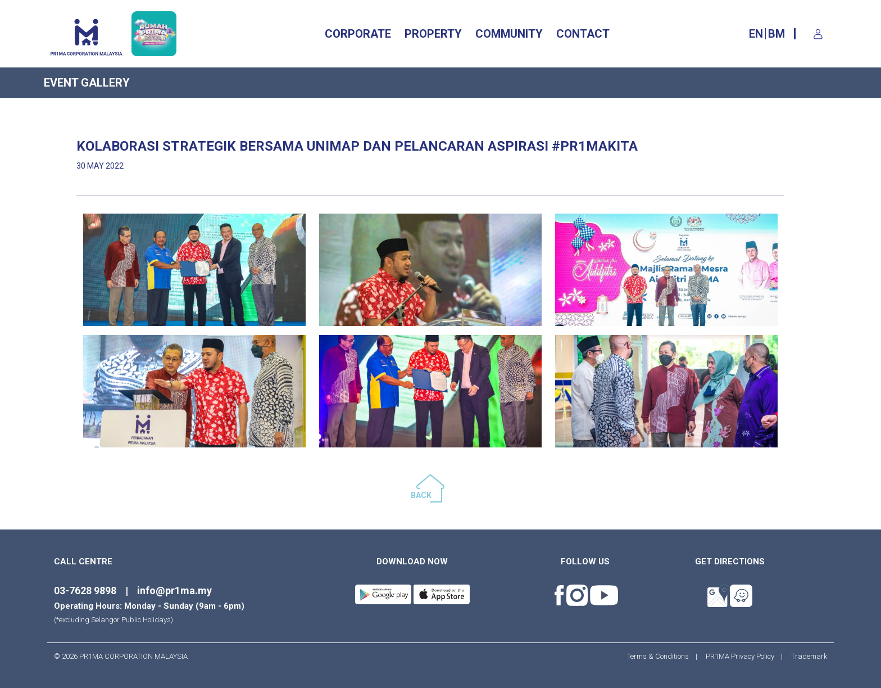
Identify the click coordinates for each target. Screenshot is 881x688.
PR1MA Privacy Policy (740, 656)
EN (756, 33)
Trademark (805, 656)
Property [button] (433, 33)
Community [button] (509, 33)
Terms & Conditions (661, 656)
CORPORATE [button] (358, 33)
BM (776, 33)
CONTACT (583, 33)
